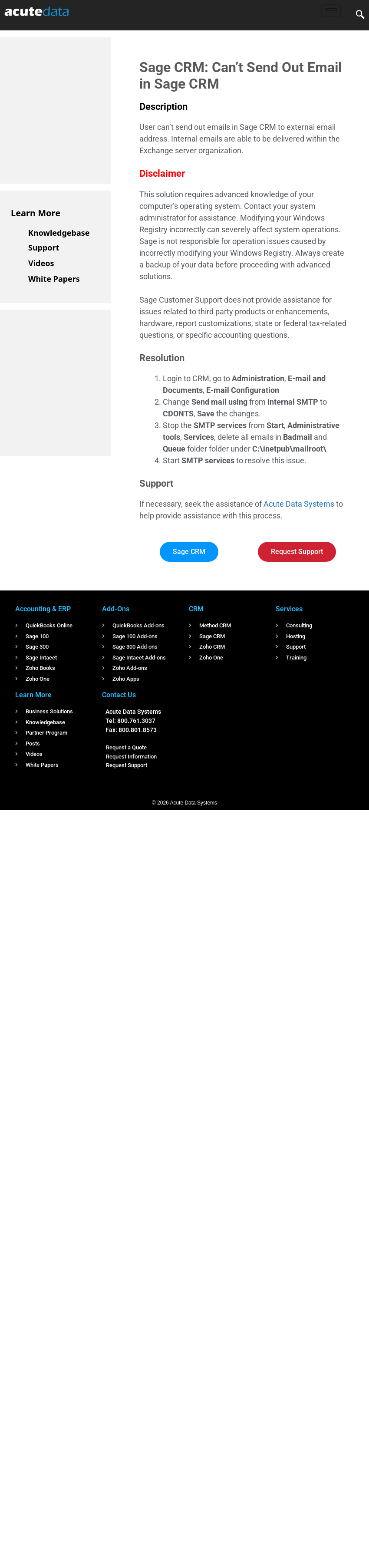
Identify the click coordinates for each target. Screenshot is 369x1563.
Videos (41, 263)
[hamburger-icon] (331, 10)
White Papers (54, 279)
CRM (196, 609)
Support (43, 247)
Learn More (35, 213)
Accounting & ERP (43, 609)
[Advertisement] (76, 109)
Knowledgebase (59, 233)
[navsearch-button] (360, 15)
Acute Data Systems (299, 503)
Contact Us (119, 695)
